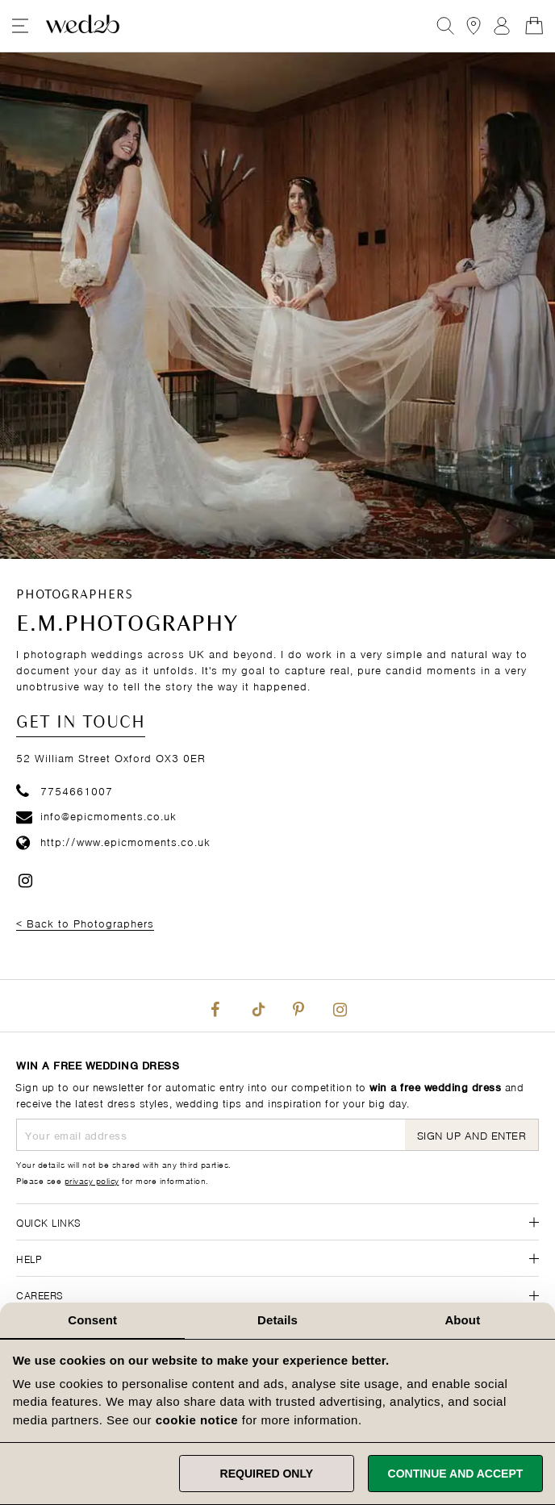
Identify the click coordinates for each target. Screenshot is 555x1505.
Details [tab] (277, 1320)
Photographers (74, 595)
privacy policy (92, 1180)
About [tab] (462, 1320)
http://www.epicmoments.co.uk (113, 841)
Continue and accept (456, 1473)
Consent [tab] (92, 1320)
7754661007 (64, 790)
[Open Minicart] (534, 26)
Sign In (502, 26)
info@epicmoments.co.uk (96, 815)
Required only (266, 1473)
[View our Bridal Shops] (473, 26)
